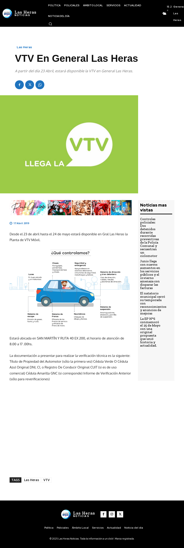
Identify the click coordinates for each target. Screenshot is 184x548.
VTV (46, 480)
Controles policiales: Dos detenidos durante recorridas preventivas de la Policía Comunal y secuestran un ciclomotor (150, 232)
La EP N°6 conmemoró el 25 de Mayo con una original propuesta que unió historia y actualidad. (150, 311)
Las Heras (24, 47)
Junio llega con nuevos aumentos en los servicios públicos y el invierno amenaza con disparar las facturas (150, 262)
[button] (50, 24)
